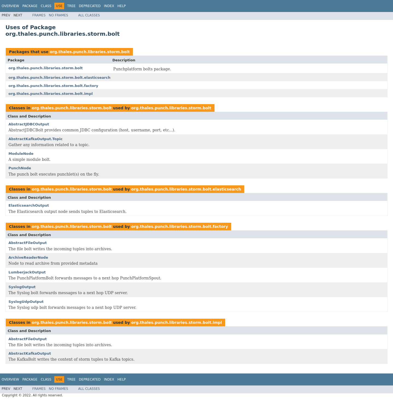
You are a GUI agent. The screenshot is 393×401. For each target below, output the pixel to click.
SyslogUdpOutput (26, 302)
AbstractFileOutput (27, 243)
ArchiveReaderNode (28, 257)
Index (109, 6)
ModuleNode (21, 154)
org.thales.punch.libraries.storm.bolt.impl (50, 94)
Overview (10, 6)
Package (29, 6)
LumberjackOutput (27, 272)
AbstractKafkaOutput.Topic (35, 139)
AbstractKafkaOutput (29, 353)
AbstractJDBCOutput (28, 124)
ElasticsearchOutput (28, 205)
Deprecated (90, 6)
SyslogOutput (22, 287)
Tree (71, 6)
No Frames (58, 15)
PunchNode (19, 168)
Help (121, 6)
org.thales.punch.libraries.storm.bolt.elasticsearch (59, 78)
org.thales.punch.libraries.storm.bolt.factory (53, 86)
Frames (39, 15)
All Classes (89, 15)
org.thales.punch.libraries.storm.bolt (90, 52)
